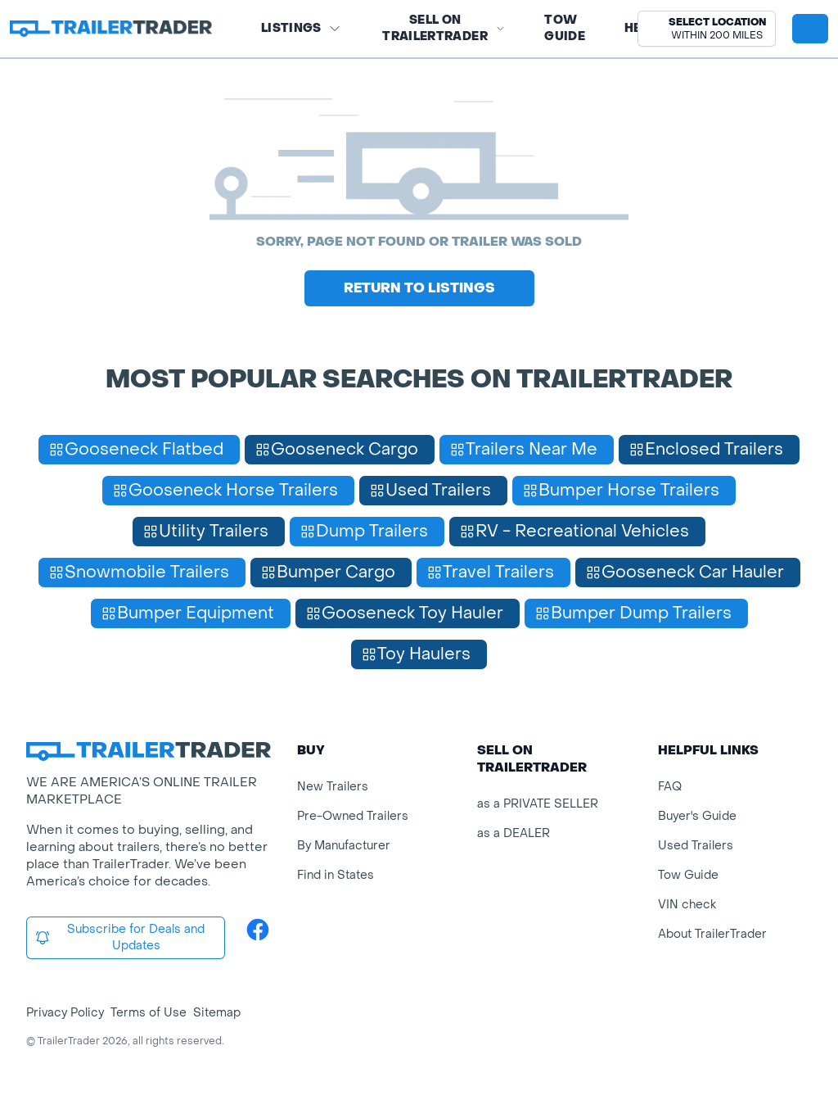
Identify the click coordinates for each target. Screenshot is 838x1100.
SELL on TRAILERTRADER (443, 28)
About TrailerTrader (712, 934)
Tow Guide (564, 28)
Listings (301, 28)
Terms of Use (148, 1013)
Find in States (335, 875)
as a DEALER (513, 833)
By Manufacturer (343, 845)
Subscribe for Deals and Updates (119, 937)
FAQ (670, 786)
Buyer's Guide (697, 816)
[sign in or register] (810, 28)
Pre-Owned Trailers (352, 816)
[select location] (707, 29)
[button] (707, 29)
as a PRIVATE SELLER (537, 804)
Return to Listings (419, 288)
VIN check (687, 904)
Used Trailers (695, 845)
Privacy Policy (65, 1013)
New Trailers (332, 786)
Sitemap (217, 1013)
